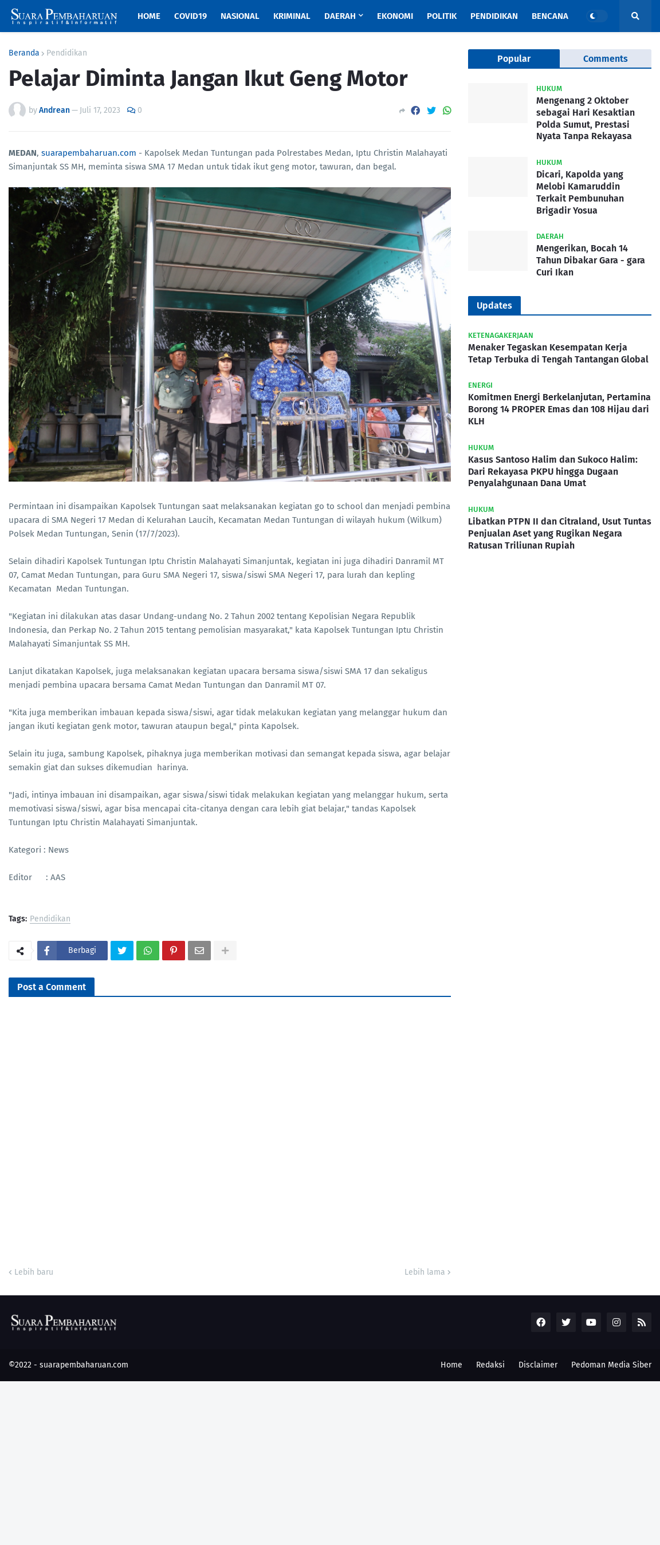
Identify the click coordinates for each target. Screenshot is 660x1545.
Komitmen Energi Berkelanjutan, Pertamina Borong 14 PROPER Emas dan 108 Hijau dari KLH (559, 409)
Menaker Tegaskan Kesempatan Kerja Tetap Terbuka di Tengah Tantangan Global (558, 353)
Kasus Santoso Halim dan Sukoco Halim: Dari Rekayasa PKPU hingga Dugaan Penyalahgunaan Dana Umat (553, 471)
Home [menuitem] (149, 16)
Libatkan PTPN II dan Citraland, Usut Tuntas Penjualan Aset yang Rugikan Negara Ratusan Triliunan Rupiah (559, 533)
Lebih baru (33, 1272)
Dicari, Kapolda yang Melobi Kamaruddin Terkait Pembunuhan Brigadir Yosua (580, 192)
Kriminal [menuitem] (292, 16)
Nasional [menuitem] (240, 16)
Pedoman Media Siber (611, 1365)
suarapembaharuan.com (88, 153)
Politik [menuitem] (442, 16)
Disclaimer (537, 1365)
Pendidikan (66, 53)
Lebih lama (424, 1272)
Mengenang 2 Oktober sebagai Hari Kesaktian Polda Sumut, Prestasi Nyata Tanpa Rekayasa (585, 118)
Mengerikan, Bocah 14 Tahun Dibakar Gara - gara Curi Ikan (590, 260)
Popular (514, 58)
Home (451, 1365)
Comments (605, 58)
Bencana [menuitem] (550, 16)
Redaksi (490, 1365)
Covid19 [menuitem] (190, 16)
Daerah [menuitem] (340, 16)
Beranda (24, 53)
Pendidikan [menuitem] (494, 16)
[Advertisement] (330, 1461)
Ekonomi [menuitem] (395, 16)
